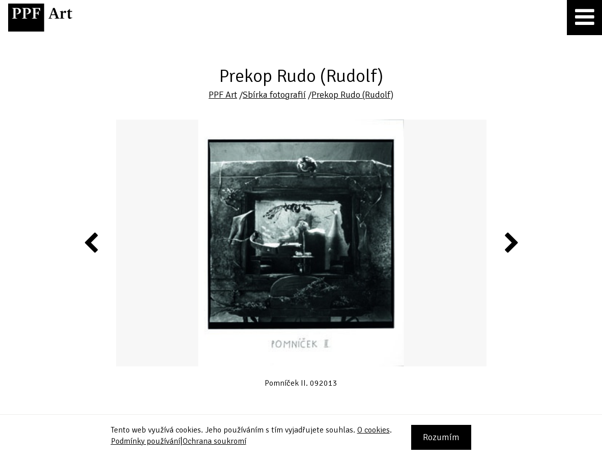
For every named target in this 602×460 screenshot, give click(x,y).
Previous (91, 242)
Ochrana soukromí (214, 441)
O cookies (373, 430)
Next (511, 242)
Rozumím (441, 437)
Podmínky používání (145, 441)
